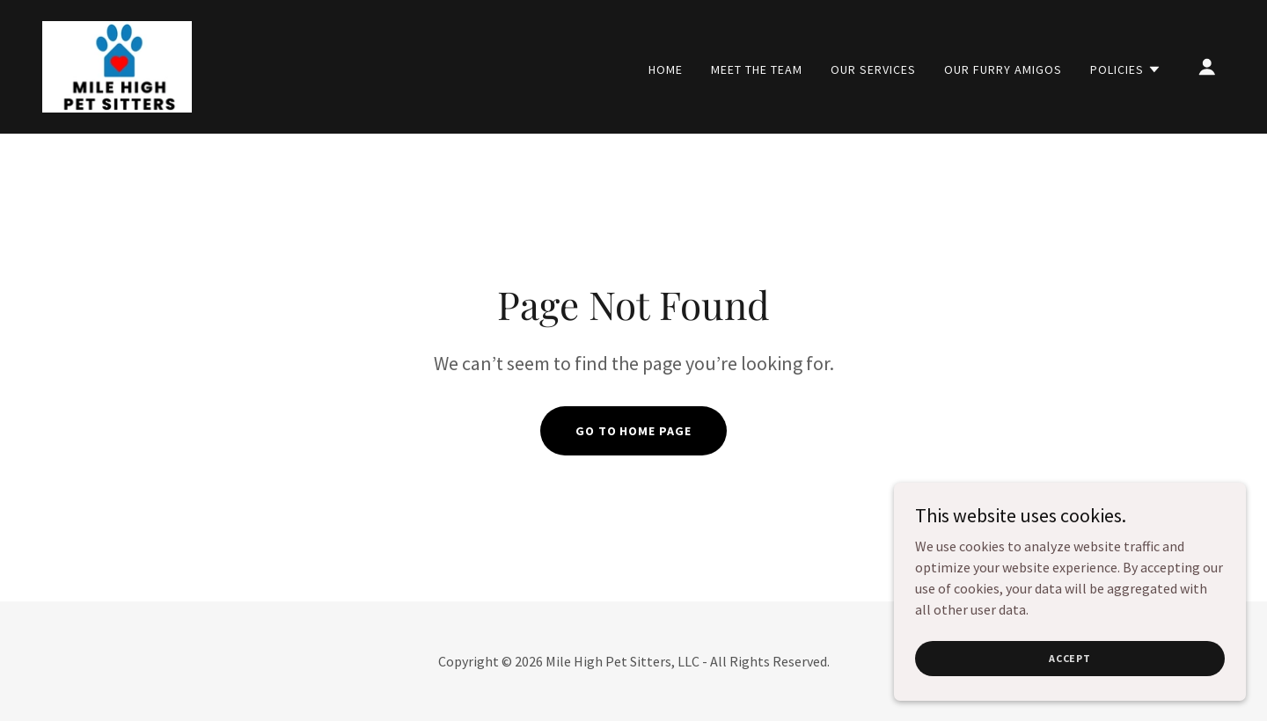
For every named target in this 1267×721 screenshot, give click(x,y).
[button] (1125, 69)
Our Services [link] (873, 69)
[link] (117, 65)
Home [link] (665, 69)
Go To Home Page (633, 431)
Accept (1070, 658)
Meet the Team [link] (756, 69)
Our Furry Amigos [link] (1003, 69)
